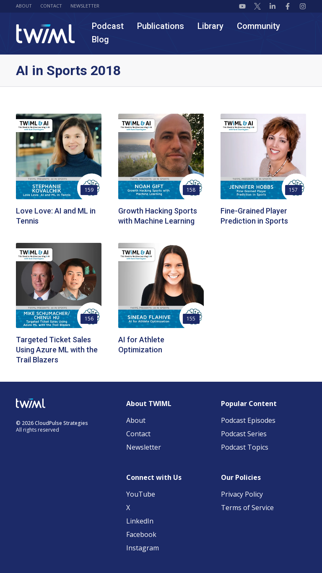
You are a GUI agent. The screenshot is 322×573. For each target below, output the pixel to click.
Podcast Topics (244, 447)
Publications (160, 26)
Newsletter (84, 6)
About (24, 6)
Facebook (141, 534)
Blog (100, 39)
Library (210, 26)
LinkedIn (139, 521)
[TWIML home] (45, 33)
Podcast (108, 26)
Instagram (142, 547)
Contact (51, 6)
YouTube (140, 494)
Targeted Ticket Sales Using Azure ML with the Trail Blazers (57, 349)
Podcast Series (244, 433)
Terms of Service (247, 507)
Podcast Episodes (248, 420)
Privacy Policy (242, 494)
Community (258, 26)
